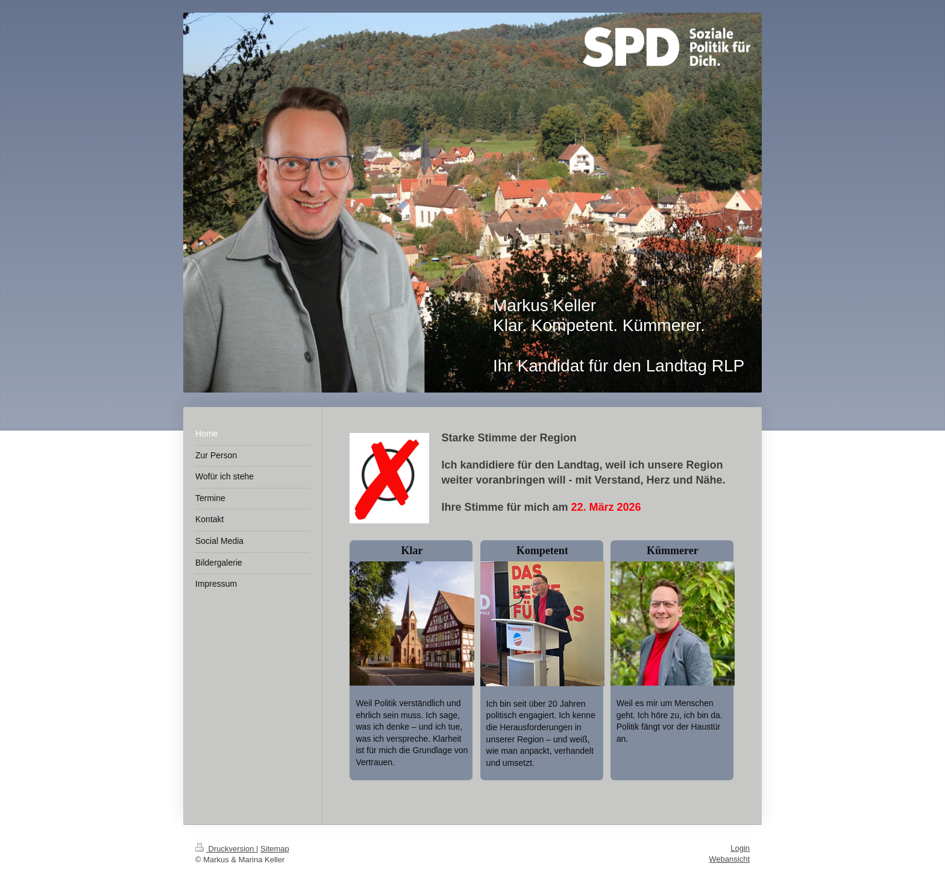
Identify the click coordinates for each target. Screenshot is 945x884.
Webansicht (729, 858)
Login (740, 848)
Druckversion (225, 848)
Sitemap (274, 848)
